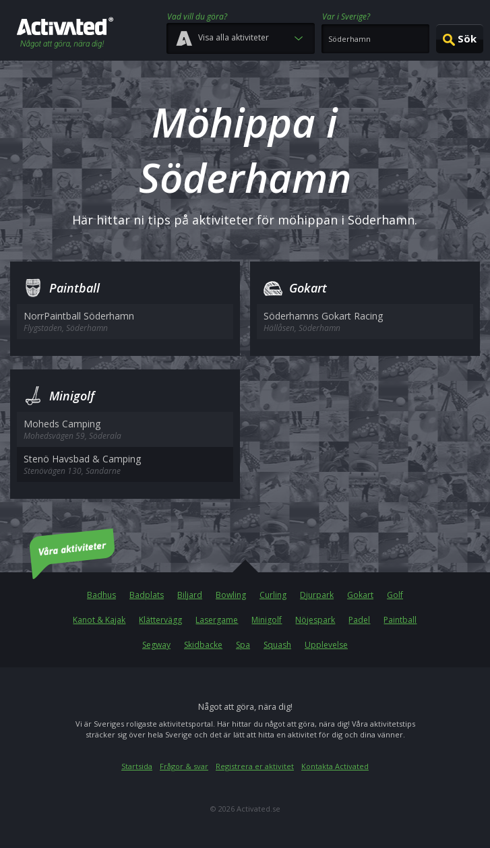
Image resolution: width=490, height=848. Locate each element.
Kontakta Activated (335, 766)
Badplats (146, 595)
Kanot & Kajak (99, 620)
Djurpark (317, 595)
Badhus (101, 595)
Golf (395, 595)
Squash (277, 644)
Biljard (189, 595)
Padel (359, 620)
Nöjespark (315, 620)
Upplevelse (326, 644)
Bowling (231, 595)
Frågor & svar (184, 766)
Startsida (136, 766)
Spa (243, 644)
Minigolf (266, 620)
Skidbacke (203, 644)
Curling (272, 595)
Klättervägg (160, 620)
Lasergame (216, 620)
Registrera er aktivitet (255, 766)
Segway (156, 644)
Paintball (400, 620)
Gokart (360, 595)
